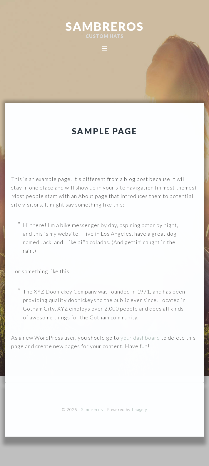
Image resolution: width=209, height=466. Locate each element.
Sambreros (105, 26)
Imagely (139, 409)
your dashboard (140, 337)
